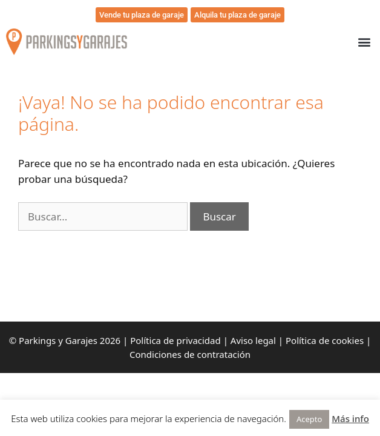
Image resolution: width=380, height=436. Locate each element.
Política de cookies (325, 340)
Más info (350, 418)
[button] (364, 42)
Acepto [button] (309, 419)
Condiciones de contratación (190, 354)
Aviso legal (253, 340)
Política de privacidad (175, 340)
